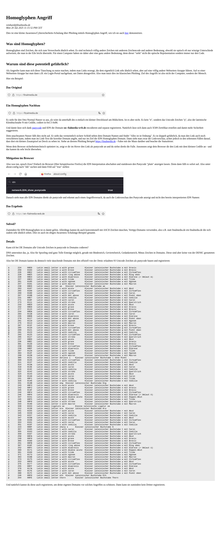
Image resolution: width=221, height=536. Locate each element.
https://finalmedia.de (105, 141)
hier (127, 33)
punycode (37, 127)
